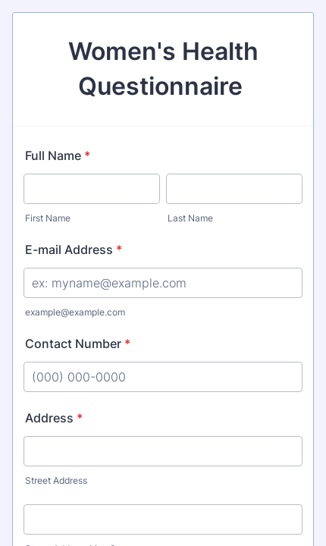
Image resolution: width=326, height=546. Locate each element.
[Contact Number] (163, 377)
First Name (48, 218)
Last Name (190, 218)
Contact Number (77, 343)
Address (54, 417)
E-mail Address (73, 249)
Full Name (57, 155)
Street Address (56, 480)
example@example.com (75, 312)
